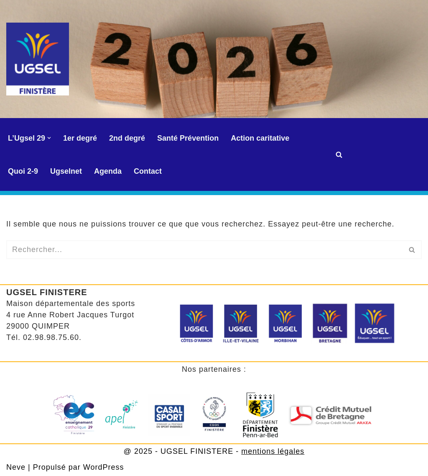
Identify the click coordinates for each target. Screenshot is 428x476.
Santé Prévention (188, 138)
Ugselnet (66, 171)
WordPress (103, 467)
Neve (15, 467)
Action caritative (260, 138)
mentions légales (272, 451)
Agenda (108, 171)
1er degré (80, 138)
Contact (148, 171)
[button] (49, 138)
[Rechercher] (339, 154)
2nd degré (127, 138)
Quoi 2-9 (23, 171)
